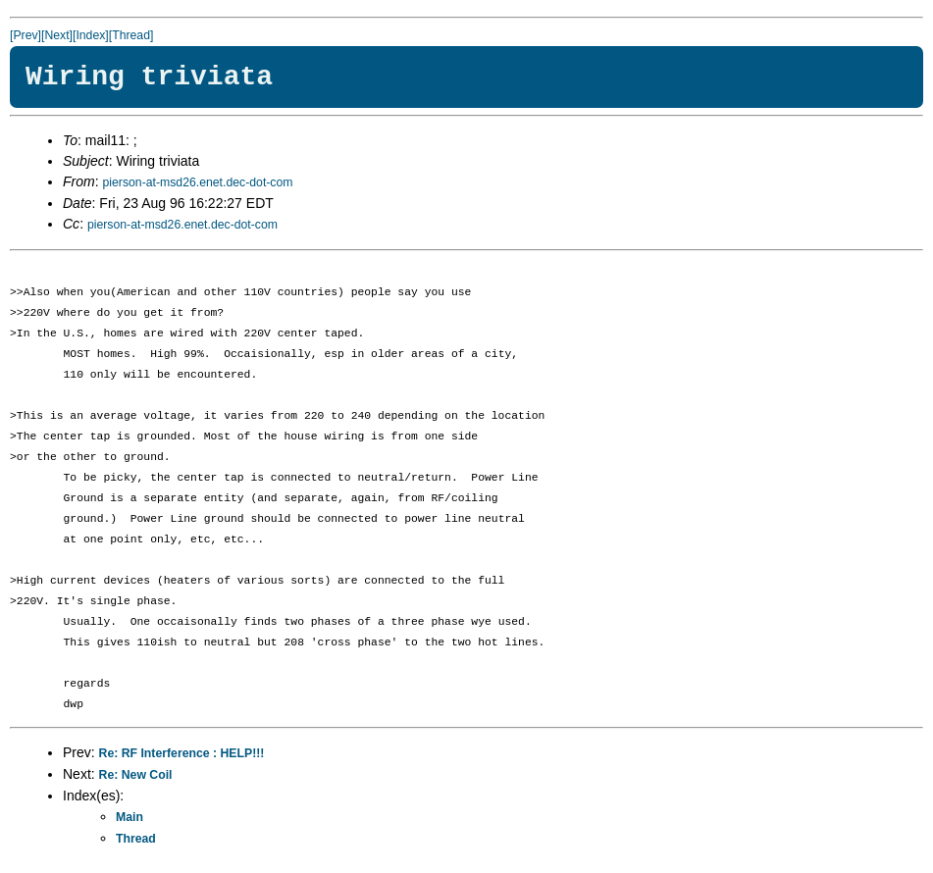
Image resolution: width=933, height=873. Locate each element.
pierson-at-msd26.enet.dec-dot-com (197, 182)
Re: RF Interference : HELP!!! (182, 753)
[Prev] (25, 35)
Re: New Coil (136, 775)
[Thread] (131, 35)
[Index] (91, 35)
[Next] (57, 35)
